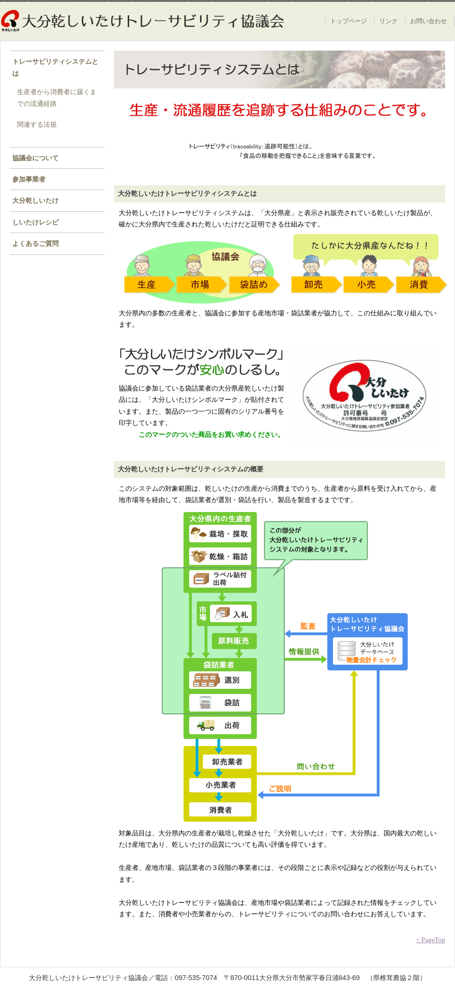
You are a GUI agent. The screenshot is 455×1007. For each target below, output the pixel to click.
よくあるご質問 (35, 243)
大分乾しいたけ (35, 200)
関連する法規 (37, 124)
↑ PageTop (430, 940)
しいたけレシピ (35, 222)
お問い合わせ (428, 21)
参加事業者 (28, 179)
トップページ (348, 21)
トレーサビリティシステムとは (55, 67)
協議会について (35, 158)
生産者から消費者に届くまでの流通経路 (56, 97)
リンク (388, 21)
